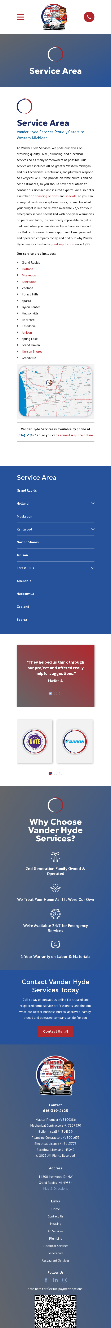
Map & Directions (55, 1188)
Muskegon (29, 275)
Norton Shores (32, 351)
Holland (27, 269)
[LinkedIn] (55, 1280)
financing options (47, 196)
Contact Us (55, 1216)
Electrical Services (55, 1246)
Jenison (27, 332)
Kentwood (29, 282)
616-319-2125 (55, 1110)
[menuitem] (55, 492)
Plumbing (55, 1238)
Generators (55, 1253)
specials (70, 196)
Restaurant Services (56, 1260)
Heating (55, 1223)
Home (55, 1209)
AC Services (55, 1231)
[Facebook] (46, 1280)
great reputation (62, 244)
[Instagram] (64, 1280)
